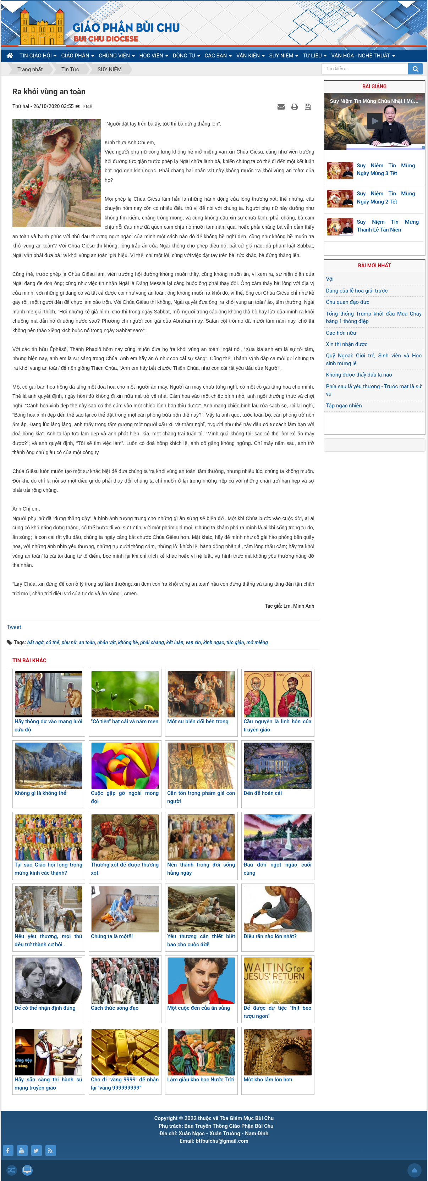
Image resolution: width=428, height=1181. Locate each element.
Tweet (14, 627)
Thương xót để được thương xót (125, 845)
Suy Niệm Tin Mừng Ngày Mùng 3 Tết (386, 169)
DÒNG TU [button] (186, 57)
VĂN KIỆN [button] (250, 57)
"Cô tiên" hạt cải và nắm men (125, 698)
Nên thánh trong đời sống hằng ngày (201, 845)
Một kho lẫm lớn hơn (277, 1056)
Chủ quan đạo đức (347, 302)
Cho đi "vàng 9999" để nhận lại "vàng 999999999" (125, 1060)
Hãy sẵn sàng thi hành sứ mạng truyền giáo (48, 1060)
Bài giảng (374, 86)
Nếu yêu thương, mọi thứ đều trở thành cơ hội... (48, 917)
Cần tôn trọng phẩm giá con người (201, 773)
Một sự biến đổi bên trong (201, 698)
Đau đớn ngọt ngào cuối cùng (277, 845)
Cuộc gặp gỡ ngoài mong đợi (125, 773)
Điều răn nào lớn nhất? (277, 913)
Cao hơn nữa (341, 333)
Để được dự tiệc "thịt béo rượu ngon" (277, 988)
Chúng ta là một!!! (125, 913)
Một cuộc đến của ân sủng (201, 984)
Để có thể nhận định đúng (48, 984)
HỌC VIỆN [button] (153, 57)
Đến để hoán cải (277, 769)
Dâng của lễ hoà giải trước (357, 291)
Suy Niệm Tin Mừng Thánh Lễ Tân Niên (388, 226)
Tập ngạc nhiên (344, 405)
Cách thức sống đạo (125, 984)
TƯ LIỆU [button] (315, 57)
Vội (330, 279)
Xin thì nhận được (347, 344)
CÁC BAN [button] (218, 57)
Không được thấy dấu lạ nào (359, 375)
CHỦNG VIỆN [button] (117, 57)
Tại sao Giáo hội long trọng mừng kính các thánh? (48, 845)
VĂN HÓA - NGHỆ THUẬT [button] (363, 57)
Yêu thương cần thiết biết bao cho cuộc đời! (201, 917)
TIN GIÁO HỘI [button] (38, 57)
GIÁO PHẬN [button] (77, 57)
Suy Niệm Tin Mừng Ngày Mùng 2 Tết (386, 197)
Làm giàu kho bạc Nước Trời (201, 1056)
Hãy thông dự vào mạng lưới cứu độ (48, 702)
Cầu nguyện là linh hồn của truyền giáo (277, 702)
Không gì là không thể (48, 769)
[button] (375, 121)
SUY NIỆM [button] (283, 57)
